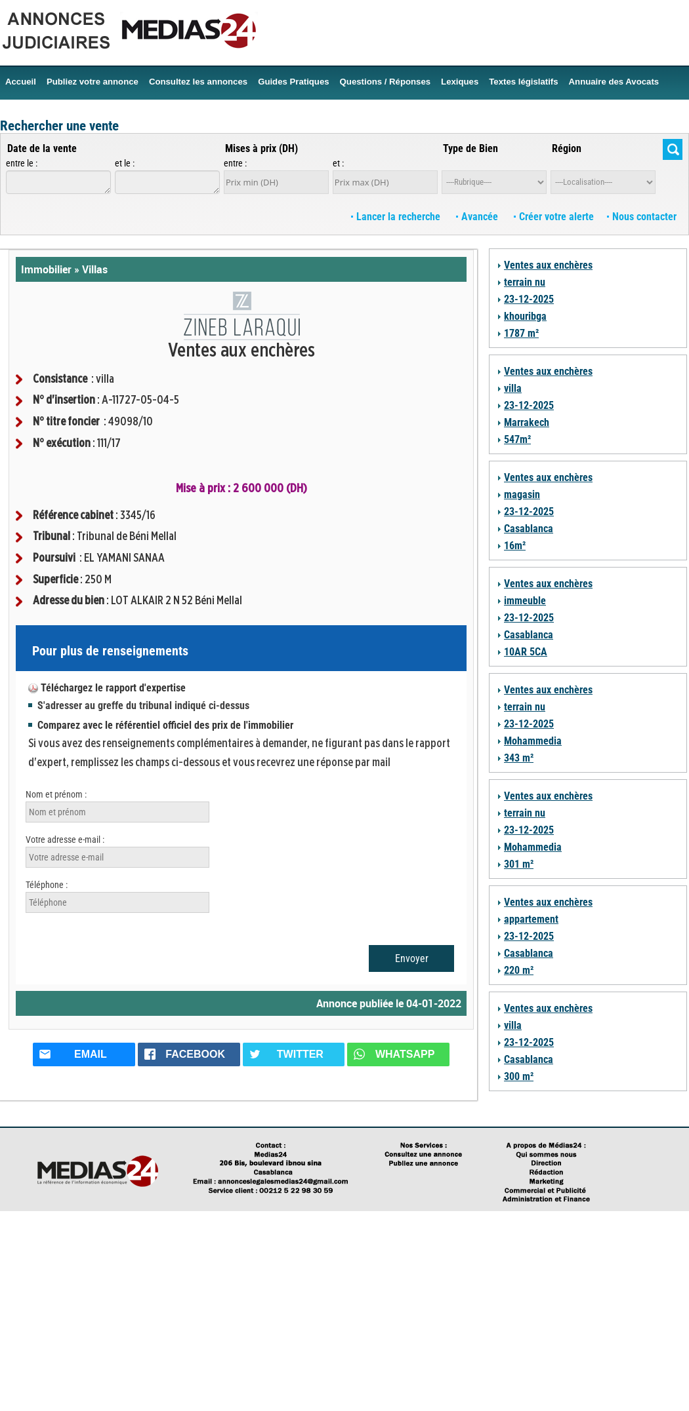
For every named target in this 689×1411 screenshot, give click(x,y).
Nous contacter (642, 216)
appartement (531, 919)
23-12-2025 (529, 299)
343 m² (518, 758)
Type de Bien (470, 148)
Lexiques (459, 82)
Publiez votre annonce (92, 82)
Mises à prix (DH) (261, 148)
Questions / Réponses (385, 82)
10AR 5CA (525, 652)
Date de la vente (42, 148)
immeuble (525, 600)
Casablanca (528, 528)
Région (566, 148)
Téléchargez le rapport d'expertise (113, 688)
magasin (522, 494)
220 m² (518, 970)
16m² (515, 545)
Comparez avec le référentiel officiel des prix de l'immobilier (165, 725)
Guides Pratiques (293, 82)
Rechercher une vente (59, 126)
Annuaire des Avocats (614, 82)
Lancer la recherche (397, 216)
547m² (517, 439)
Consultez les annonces (198, 82)
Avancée (478, 216)
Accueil (20, 82)
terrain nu (524, 282)
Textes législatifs (523, 82)
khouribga (525, 316)
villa (513, 388)
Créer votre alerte (554, 216)
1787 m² (521, 333)
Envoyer (411, 958)
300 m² (518, 1076)
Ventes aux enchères (548, 265)
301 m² (518, 864)
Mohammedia (533, 741)
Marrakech (526, 422)
